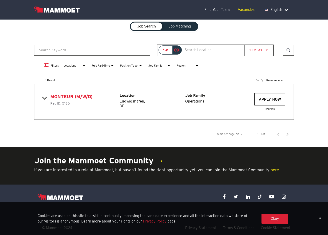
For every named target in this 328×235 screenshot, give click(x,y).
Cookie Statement (275, 228)
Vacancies (246, 10)
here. (275, 170)
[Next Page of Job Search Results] (287, 134)
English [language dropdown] (276, 10)
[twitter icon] (235, 197)
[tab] (146, 26)
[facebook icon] (224, 197)
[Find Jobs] (288, 50)
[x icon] (259, 197)
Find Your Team (217, 10)
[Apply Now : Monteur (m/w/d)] (269, 99)
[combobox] (92, 50)
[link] (164, 102)
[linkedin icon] (247, 197)
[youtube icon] (271, 197)
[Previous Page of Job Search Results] (278, 134)
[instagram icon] (283, 197)
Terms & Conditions (238, 228)
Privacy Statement (200, 228)
